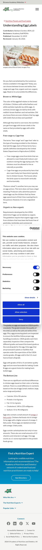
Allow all (21, 305)
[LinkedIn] (15, 523)
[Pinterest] (21, 523)
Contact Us (31, 530)
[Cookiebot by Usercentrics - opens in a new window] (29, 228)
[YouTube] (33, 523)
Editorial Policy (15, 533)
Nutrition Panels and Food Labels (18, 21)
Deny (21, 319)
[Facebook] (8, 523)
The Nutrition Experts (12, 503)
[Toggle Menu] (37, 9)
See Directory (21, 478)
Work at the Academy (30, 537)
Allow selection (21, 312)
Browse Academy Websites (13, 2)
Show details (30, 298)
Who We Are (8, 497)
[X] (27, 523)
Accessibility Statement (15, 530)
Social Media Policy (13, 537)
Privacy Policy (29, 533)
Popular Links (8, 508)
